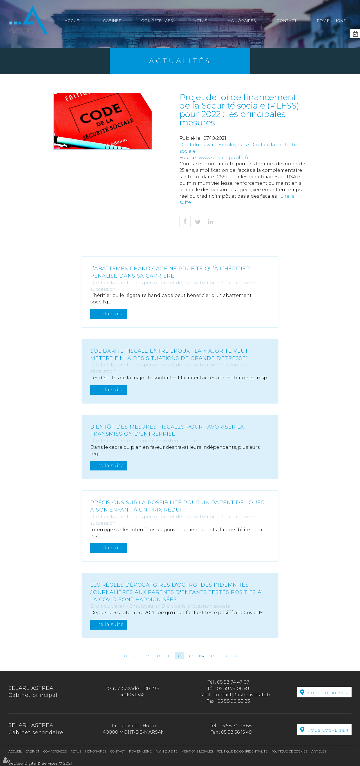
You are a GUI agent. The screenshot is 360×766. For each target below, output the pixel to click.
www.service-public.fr (224, 157)
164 (201, 656)
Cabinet (112, 20)
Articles (318, 751)
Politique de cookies (289, 751)
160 (158, 656)
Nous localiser (327, 692)
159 (147, 656)
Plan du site (166, 751)
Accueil (74, 20)
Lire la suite (108, 313)
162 (179, 656)
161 (169, 656)
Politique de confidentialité (242, 751)
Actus (201, 20)
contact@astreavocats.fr (242, 694)
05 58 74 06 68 (233, 688)
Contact (286, 20)
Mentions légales (197, 751)
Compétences (157, 20)
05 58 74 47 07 (233, 682)
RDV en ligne (331, 20)
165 (212, 656)
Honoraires (242, 20)
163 (190, 656)
